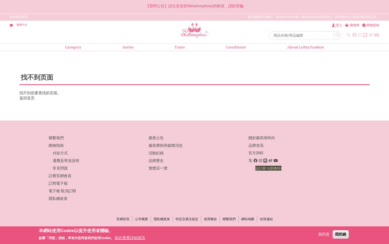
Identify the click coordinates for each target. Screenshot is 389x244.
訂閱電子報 (58, 183)
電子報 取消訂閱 (62, 191)
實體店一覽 (158, 168)
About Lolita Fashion (305, 47)
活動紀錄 (156, 153)
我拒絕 (340, 234)
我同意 (324, 234)
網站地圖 (247, 219)
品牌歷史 (156, 160)
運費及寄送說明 (66, 160)
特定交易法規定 (187, 219)
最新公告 (156, 138)
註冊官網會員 (60, 176)
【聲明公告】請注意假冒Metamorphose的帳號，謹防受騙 (194, 6)
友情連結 (266, 219)
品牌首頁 (256, 145)
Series (128, 47)
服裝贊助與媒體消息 (166, 145)
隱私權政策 (58, 198)
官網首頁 (122, 219)
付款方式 (60, 153)
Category (73, 47)
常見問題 (60, 168)
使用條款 (210, 219)
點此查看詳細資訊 (130, 238)
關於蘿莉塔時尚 (262, 138)
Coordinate (236, 47)
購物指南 (56, 145)
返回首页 (27, 98)
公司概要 (141, 219)
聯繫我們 (56, 138)
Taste (180, 47)
